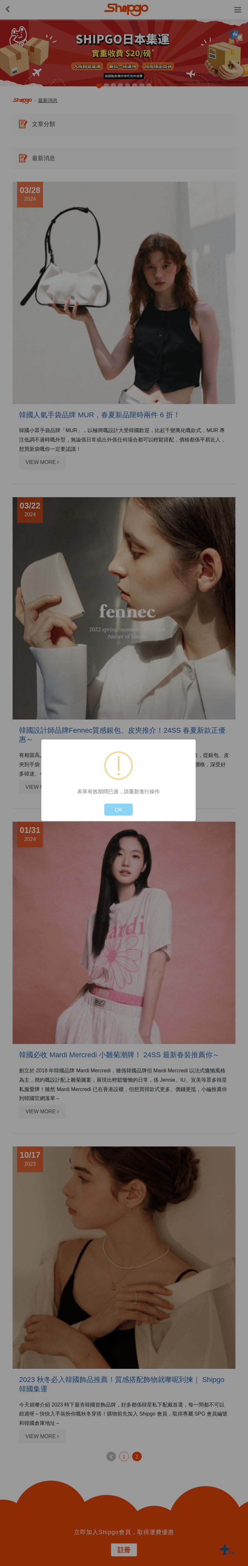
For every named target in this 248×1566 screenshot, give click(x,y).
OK (118, 809)
